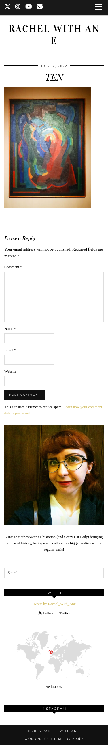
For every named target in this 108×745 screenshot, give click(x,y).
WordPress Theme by (54, 739)
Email (10, 350)
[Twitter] (8, 7)
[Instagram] (18, 7)
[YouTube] (28, 7)
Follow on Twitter (54, 613)
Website (10, 371)
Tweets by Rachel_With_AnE (54, 604)
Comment (13, 267)
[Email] (40, 7)
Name (10, 328)
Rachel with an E (54, 34)
